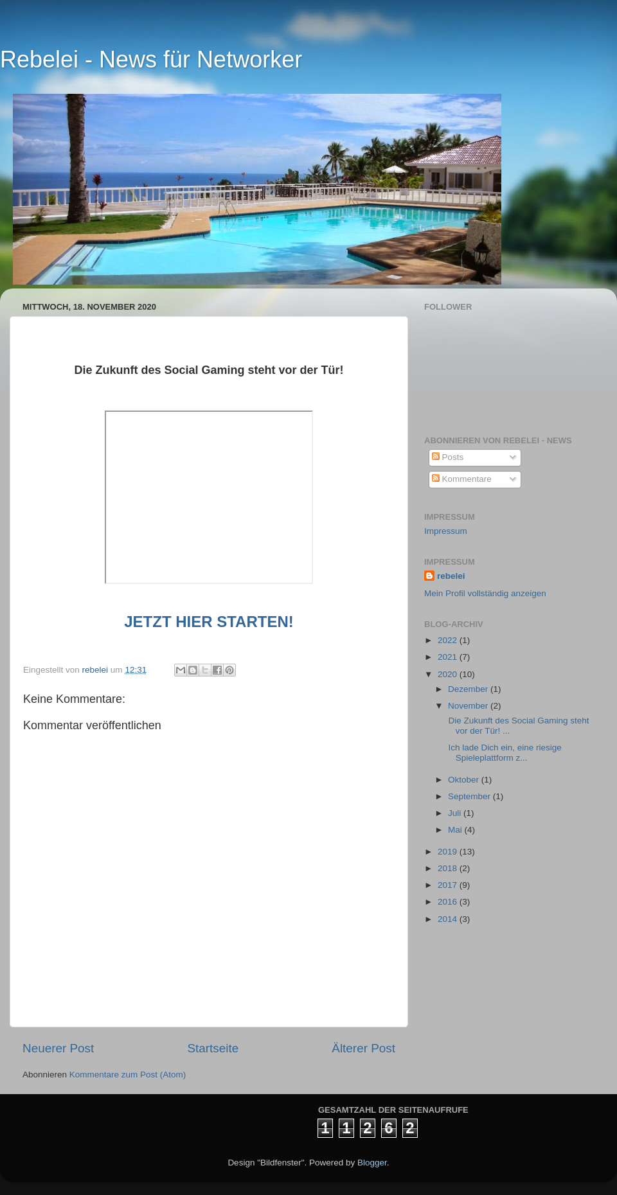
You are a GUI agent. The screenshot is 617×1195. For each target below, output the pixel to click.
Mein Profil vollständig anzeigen (485, 593)
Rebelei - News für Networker (151, 59)
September (470, 796)
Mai (456, 830)
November (469, 706)
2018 (449, 868)
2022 (449, 640)
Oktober (464, 779)
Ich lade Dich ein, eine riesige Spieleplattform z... (504, 753)
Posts (448, 457)
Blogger (372, 1162)
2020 (449, 674)
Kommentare (462, 479)
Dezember (469, 689)
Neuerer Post (58, 1048)
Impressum (445, 531)
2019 (449, 851)
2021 (449, 657)
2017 (449, 885)
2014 (449, 919)
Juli (455, 813)
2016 (449, 902)
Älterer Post (363, 1048)
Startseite (212, 1048)
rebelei (451, 576)
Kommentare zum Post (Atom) (127, 1074)
